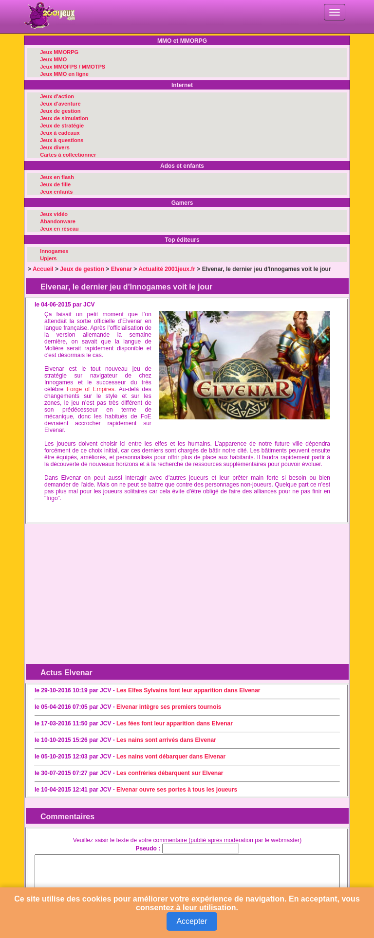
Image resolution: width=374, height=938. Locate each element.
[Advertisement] (106, 588)
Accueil (43, 269)
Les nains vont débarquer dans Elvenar (170, 756)
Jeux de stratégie (62, 125)
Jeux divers (55, 147)
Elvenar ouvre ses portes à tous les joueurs (176, 789)
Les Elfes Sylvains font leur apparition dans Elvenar (188, 690)
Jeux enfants (56, 192)
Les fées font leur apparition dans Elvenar (174, 723)
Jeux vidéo (54, 214)
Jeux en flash (57, 177)
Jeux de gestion (60, 111)
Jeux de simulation (64, 118)
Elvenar (121, 269)
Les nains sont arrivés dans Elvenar (166, 740)
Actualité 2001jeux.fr (166, 269)
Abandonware (57, 221)
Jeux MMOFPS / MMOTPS (72, 67)
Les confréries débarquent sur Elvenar (169, 773)
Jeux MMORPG (59, 52)
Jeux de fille (55, 184)
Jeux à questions (61, 140)
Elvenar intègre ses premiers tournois (168, 707)
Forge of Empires (90, 389)
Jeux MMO (53, 59)
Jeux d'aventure (60, 104)
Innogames (54, 251)
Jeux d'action (57, 96)
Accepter (191, 921)
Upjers (48, 258)
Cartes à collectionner (68, 155)
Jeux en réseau (59, 229)
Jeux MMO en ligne (64, 74)
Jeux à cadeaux (59, 133)
